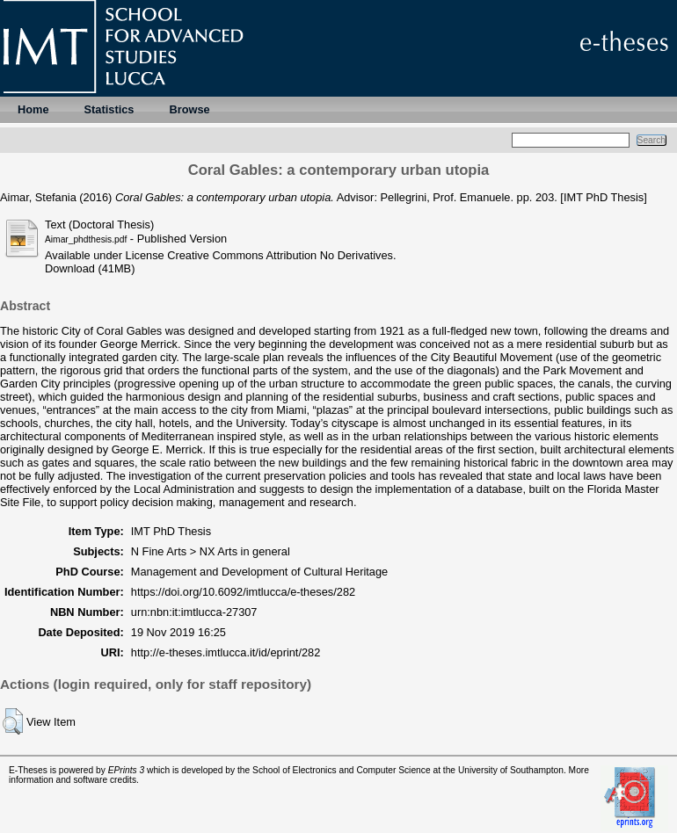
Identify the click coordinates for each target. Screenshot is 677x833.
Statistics (109, 109)
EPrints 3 (126, 770)
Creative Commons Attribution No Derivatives (280, 255)
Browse (189, 109)
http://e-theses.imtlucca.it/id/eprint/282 (226, 652)
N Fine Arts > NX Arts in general (210, 551)
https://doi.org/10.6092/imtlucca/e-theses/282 (243, 591)
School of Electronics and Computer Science (341, 770)
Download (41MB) (90, 268)
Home (33, 109)
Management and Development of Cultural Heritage (259, 571)
